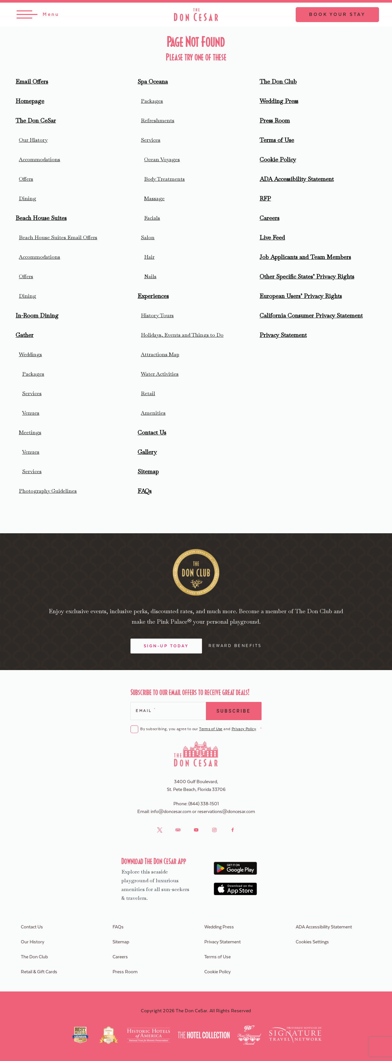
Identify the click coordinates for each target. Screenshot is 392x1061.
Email (145, 710)
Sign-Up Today (166, 646)
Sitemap (148, 471)
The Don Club (278, 81)
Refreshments (157, 120)
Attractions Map (160, 354)
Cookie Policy (278, 159)
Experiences (153, 296)
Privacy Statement (283, 335)
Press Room (275, 120)
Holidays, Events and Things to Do (182, 334)
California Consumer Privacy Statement (311, 315)
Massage (154, 198)
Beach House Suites (41, 218)
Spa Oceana (153, 81)
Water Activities (160, 373)
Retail (148, 393)
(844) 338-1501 (203, 804)
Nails (150, 276)
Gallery (147, 452)
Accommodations (39, 159)
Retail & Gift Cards (39, 972)
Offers (26, 178)
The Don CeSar (36, 120)
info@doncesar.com (171, 812)
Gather (25, 335)
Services (32, 393)
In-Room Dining (37, 315)
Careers (269, 218)
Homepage (30, 101)
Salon (148, 237)
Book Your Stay (337, 15)
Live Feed (272, 237)
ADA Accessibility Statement (297, 179)
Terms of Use (277, 140)
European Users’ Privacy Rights (301, 296)
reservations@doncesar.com (226, 812)
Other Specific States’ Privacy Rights (307, 276)
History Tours (157, 315)
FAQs (145, 491)
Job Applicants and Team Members (305, 257)
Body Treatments (164, 178)
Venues (30, 412)
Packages (33, 373)
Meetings (30, 432)
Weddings (30, 354)
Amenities (153, 412)
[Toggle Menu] (38, 14)
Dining (27, 198)
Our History (33, 139)
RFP (265, 198)
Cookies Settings (312, 942)
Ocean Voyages (162, 159)
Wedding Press (279, 101)
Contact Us (152, 432)
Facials (152, 217)
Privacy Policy (244, 729)
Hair (149, 256)
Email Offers (32, 81)
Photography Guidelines (48, 490)
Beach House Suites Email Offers (58, 237)
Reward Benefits (235, 645)
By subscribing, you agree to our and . (200, 729)
